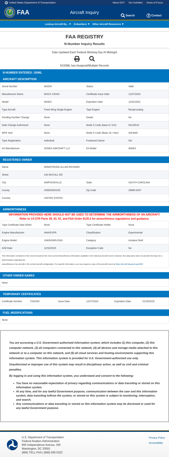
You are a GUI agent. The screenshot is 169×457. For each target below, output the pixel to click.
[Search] (123, 15)
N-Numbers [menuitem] (80, 24)
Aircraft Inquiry (84, 12)
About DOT (119, 2)
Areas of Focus (155, 2)
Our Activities (136, 2)
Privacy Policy (157, 437)
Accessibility (156, 442)
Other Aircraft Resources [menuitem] (106, 24)
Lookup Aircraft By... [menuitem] (56, 24)
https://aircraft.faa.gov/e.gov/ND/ (129, 264)
